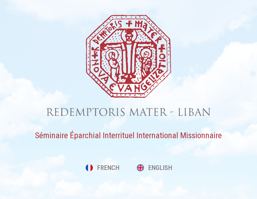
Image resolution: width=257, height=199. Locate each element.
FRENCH (102, 167)
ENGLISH (154, 167)
